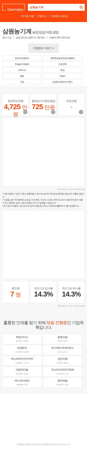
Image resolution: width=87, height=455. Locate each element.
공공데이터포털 (79, 189)
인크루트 (70, 189)
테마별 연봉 (27, 16)
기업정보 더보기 (44, 48)
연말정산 (42, 16)
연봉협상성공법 (58, 16)
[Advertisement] (44, 418)
